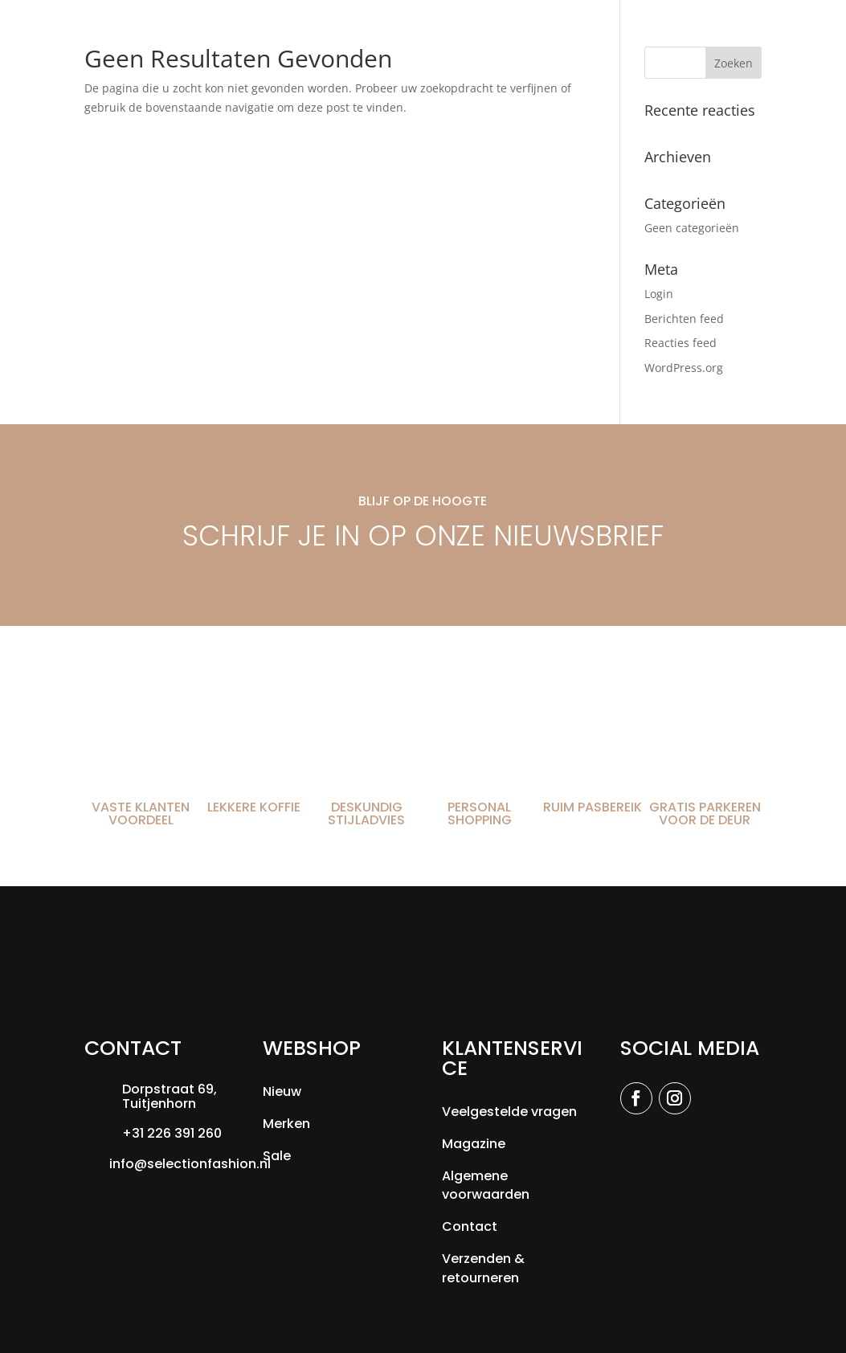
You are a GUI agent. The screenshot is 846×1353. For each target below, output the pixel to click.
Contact (469, 1226)
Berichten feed (684, 318)
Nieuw (282, 1091)
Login (658, 293)
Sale (277, 1156)
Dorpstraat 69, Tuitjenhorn (169, 1096)
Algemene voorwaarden (485, 1185)
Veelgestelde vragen (509, 1111)
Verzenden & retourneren (483, 1268)
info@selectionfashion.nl (190, 1164)
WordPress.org (683, 367)
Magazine (473, 1143)
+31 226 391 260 (172, 1133)
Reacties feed (680, 342)
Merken (286, 1123)
